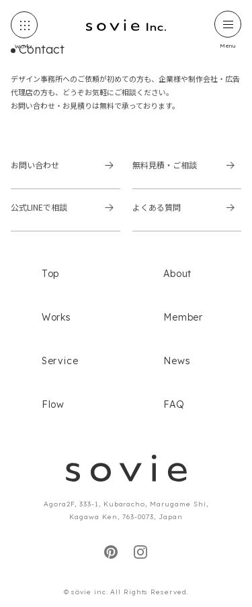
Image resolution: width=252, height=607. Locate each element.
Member (183, 317)
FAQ (173, 404)
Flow (53, 404)
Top (50, 274)
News (176, 361)
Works (56, 317)
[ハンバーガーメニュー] (227, 24)
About (177, 274)
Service (60, 361)
